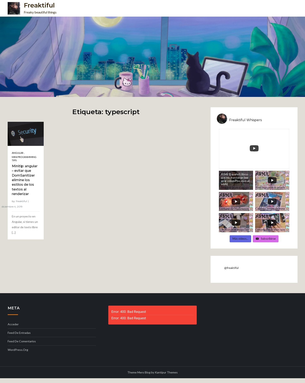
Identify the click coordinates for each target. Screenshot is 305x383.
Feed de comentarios (22, 341)
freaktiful (21, 201)
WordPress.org (18, 349)
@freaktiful (231, 268)
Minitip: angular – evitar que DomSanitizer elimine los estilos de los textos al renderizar (24, 180)
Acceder (13, 324)
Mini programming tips (24, 158)
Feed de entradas (19, 332)
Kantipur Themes (166, 372)
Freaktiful (39, 5)
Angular (17, 152)
